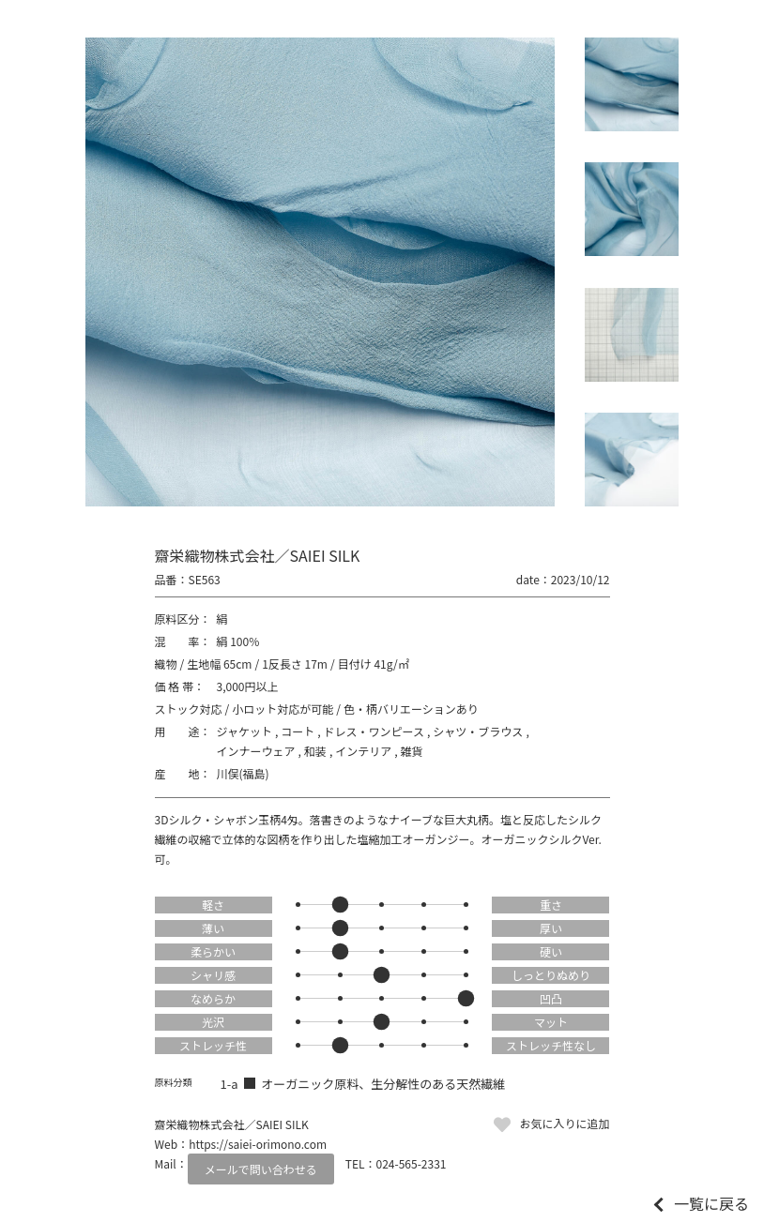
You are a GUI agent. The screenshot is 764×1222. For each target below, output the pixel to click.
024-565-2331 (411, 1163)
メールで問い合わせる (261, 1169)
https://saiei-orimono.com (258, 1144)
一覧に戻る (711, 1203)
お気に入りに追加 (564, 1123)
